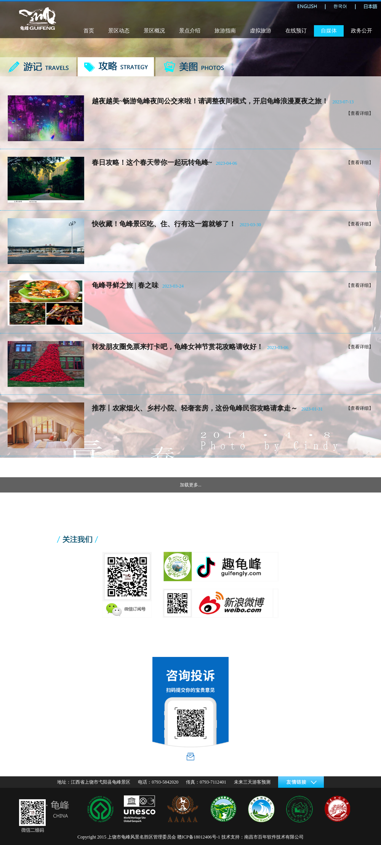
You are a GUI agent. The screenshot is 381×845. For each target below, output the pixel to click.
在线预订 (296, 31)
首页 (88, 31)
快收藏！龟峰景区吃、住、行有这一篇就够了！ (164, 224)
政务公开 (361, 31)
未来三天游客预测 (252, 782)
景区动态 (119, 31)
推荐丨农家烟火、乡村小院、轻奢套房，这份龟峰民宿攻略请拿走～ (195, 408)
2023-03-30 (250, 224)
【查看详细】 (359, 113)
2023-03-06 (277, 347)
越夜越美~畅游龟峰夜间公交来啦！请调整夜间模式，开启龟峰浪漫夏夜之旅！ (210, 101)
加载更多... (191, 485)
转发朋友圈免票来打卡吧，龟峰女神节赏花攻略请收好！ (177, 347)
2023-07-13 (343, 102)
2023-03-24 (173, 286)
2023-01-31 (312, 409)
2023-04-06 (226, 163)
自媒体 (329, 31)
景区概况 (154, 31)
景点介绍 (189, 31)
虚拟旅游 (260, 31)
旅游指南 (225, 31)
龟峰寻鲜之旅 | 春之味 (125, 285)
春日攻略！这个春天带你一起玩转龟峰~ (152, 162)
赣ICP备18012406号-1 (198, 837)
